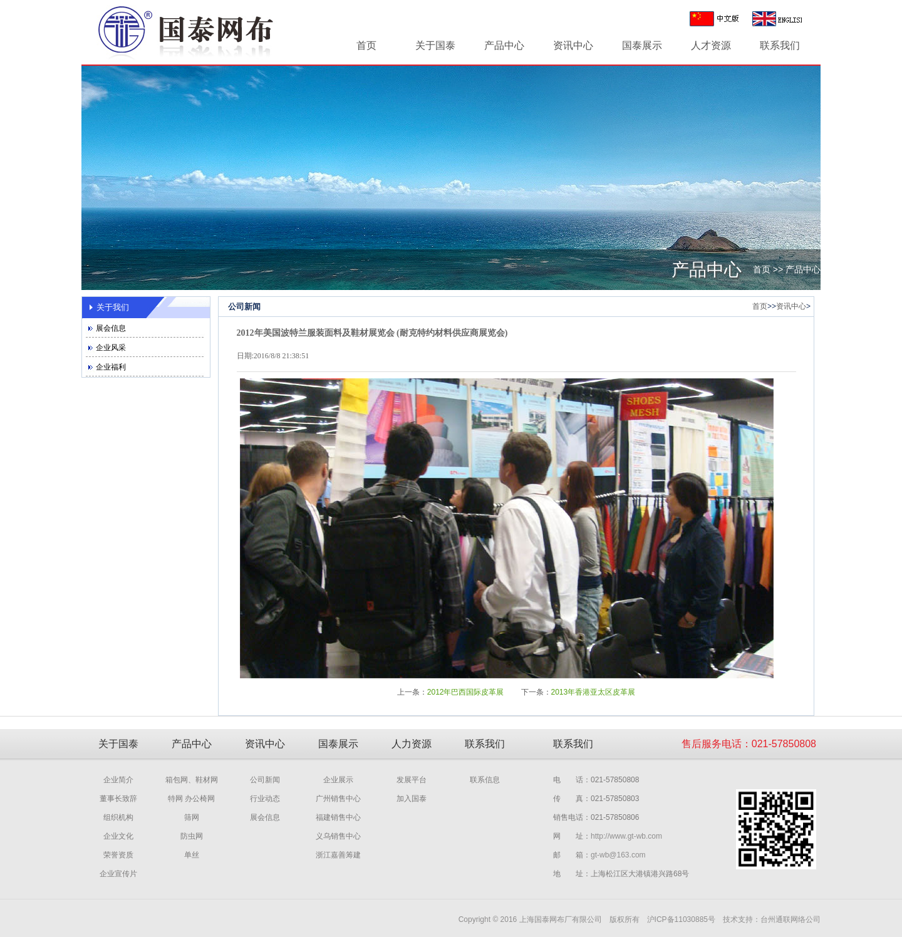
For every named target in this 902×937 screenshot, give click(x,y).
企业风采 (111, 347)
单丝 (191, 855)
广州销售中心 (338, 798)
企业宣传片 (118, 873)
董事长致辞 (118, 798)
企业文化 (118, 836)
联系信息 (485, 779)
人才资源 (711, 45)
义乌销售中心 (338, 836)
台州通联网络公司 (790, 919)
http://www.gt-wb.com (626, 836)
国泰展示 (642, 45)
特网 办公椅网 (191, 798)
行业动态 (265, 798)
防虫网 (191, 836)
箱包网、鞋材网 (191, 779)
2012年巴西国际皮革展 (465, 692)
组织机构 (118, 817)
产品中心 (504, 45)
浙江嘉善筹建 (338, 855)
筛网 (191, 817)
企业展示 (338, 779)
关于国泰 (435, 45)
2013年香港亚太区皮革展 (593, 692)
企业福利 (111, 367)
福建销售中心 (338, 817)
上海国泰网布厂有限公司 (560, 919)
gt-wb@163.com (618, 855)
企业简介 (118, 779)
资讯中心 (573, 45)
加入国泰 (412, 798)
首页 (366, 45)
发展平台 (412, 779)
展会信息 (111, 328)
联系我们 (780, 45)
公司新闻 (265, 779)
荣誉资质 (118, 855)
